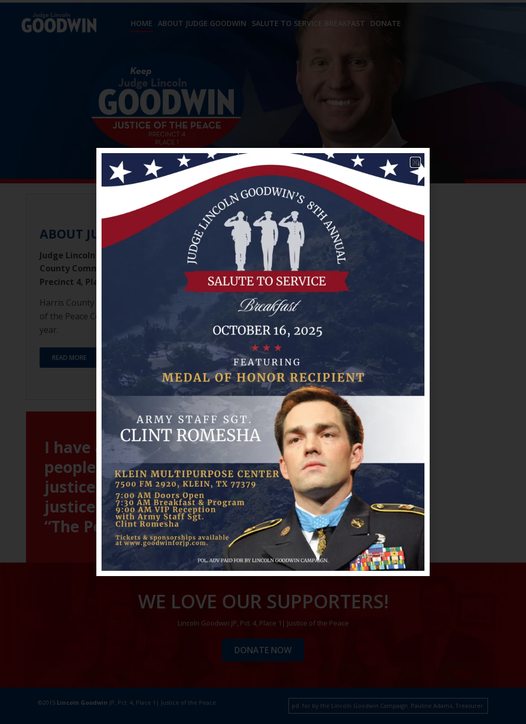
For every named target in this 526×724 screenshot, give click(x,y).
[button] (415, 162)
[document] (263, 362)
